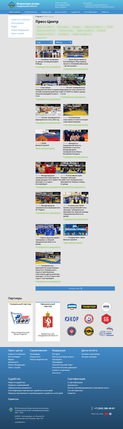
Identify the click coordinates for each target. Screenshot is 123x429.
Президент (76, 27)
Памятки (105, 12)
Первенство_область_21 (94, 27)
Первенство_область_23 (82, 34)
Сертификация (90, 12)
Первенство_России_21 (45, 34)
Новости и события (20, 19)
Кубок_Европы (62, 27)
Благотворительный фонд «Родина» (63, 5)
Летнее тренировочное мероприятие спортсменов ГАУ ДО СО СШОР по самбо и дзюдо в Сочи (73, 90)
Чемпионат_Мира (66, 30)
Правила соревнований (18, 385)
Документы (13, 362)
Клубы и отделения (61, 370)
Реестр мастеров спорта (63, 357)
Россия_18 (101, 30)
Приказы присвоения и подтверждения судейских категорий (35, 393)
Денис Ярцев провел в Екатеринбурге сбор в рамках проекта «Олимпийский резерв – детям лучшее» (75, 62)
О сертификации (75, 382)
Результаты (35, 357)
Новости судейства (16, 382)
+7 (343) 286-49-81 (104, 408)
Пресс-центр (14, 12)
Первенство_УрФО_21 (85, 30)
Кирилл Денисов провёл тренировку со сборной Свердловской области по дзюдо (47, 241)
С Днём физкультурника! (42, 144)
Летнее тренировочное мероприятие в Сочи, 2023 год (48, 119)
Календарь (35, 354)
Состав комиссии (75, 390)
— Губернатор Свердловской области (95, 5)
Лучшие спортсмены (90, 354)
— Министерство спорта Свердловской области (98, 7)
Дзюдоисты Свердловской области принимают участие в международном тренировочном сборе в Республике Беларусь (72, 148)
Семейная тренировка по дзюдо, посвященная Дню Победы (47, 61)
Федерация (46, 12)
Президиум (57, 362)
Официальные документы (20, 388)
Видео (14, 26)
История (56, 354)
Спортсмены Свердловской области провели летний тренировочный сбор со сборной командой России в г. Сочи (48, 91)
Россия (109, 27)
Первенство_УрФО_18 (45, 27)
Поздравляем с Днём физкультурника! (74, 238)
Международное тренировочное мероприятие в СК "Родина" (48, 208)
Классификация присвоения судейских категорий (30, 390)
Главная (39, 16)
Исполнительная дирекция (64, 367)
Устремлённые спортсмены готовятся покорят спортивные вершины (75, 120)
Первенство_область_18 (46, 30)
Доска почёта (61, 12)
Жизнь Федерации (20, 30)
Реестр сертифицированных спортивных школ (88, 388)
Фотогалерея (17, 23)
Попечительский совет (62, 365)
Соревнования (30, 12)
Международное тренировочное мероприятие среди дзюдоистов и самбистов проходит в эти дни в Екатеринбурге (48, 180)
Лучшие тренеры (89, 357)
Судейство (75, 12)
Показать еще (75, 288)
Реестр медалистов (38, 359)
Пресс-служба (17, 33)
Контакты (56, 373)
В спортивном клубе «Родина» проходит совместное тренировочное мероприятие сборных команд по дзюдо (72, 180)
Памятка (71, 393)
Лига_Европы (63, 34)
